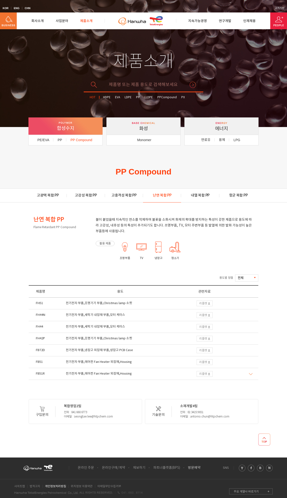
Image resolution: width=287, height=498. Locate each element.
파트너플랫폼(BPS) (166, 468)
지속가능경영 (197, 21)
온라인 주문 (86, 468)
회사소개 (37, 21)
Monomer (144, 140)
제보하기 (139, 468)
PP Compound (81, 140)
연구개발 (225, 21)
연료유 (205, 140)
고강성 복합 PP (86, 195)
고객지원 (279, 8)
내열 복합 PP (200, 195)
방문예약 (194, 468)
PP (138, 97)
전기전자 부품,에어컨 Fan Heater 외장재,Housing (99, 362)
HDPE (106, 97)
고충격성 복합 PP (124, 195)
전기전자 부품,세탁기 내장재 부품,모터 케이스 (95, 315)
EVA (117, 97)
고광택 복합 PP (48, 195)
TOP (264, 440)
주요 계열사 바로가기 (246, 491)
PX (183, 97)
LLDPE (148, 97)
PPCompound (167, 97)
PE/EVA (43, 140)
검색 (193, 85)
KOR (5, 8)
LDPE (128, 97)
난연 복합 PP (162, 195)
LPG (236, 140)
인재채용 (249, 21)
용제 (222, 140)
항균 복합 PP (238, 195)
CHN (27, 8)
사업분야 (62, 21)
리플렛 (203, 303)
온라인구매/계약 (113, 468)
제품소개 (86, 21)
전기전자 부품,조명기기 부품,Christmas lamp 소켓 (99, 303)
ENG (16, 8)
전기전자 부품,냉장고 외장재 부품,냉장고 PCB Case (99, 350)
